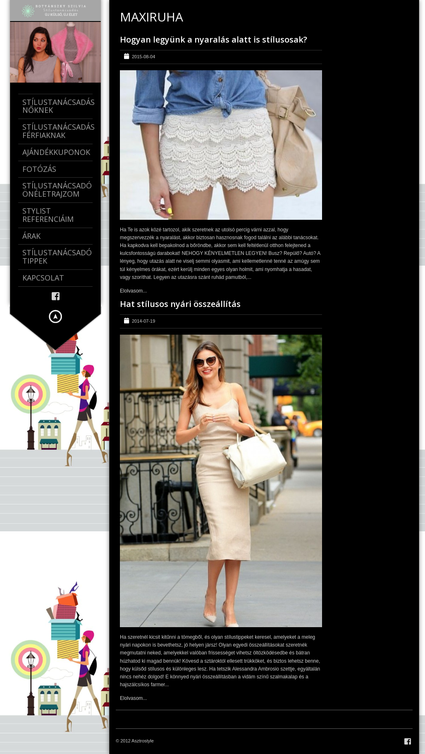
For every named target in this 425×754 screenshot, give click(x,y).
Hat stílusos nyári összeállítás (180, 303)
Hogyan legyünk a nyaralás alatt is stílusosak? (213, 39)
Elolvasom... (133, 291)
